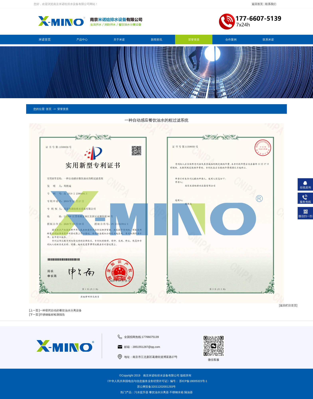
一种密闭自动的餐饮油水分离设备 (61, 310)
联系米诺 (268, 39)
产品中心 (82, 39)
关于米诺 (119, 39)
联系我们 (270, 4)
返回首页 (257, 4)
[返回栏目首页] (288, 305)
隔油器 (188, 392)
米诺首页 (45, 39)
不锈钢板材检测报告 (52, 314)
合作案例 (231, 39)
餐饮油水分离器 (159, 392)
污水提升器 (141, 392)
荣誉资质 (193, 39)
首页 (49, 109)
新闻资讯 (156, 39)
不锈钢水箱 (176, 392)
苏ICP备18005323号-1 (193, 381)
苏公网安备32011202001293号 (156, 386)
